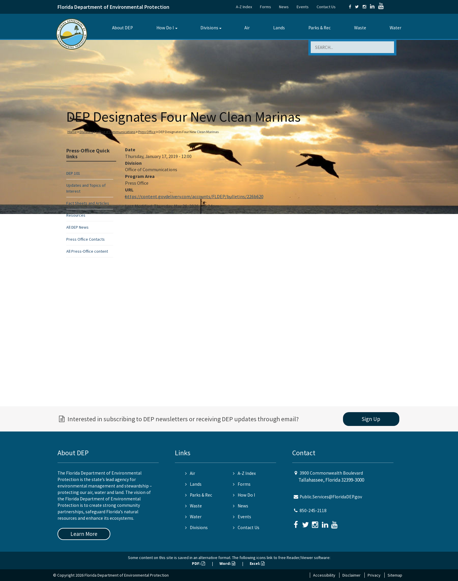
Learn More (83, 533)
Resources (75, 215)
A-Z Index (244, 6)
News (284, 6)
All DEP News (77, 227)
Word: (227, 563)
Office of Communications (115, 132)
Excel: (257, 563)
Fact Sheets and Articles (87, 203)
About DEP (122, 27)
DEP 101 (73, 173)
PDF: (198, 563)
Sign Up (371, 418)
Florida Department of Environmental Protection (113, 7)
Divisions (209, 27)
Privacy (374, 575)
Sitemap (395, 575)
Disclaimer (351, 575)
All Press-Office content (87, 251)
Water (395, 27)
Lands (279, 27)
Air (247, 27)
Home (72, 132)
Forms (265, 6)
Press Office (147, 132)
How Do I (165, 27)
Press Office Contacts (85, 239)
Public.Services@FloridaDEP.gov (331, 497)
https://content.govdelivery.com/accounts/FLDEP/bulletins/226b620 (194, 196)
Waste (360, 27)
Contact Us (326, 6)
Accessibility (324, 575)
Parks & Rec (319, 27)
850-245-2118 (313, 510)
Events (303, 6)
